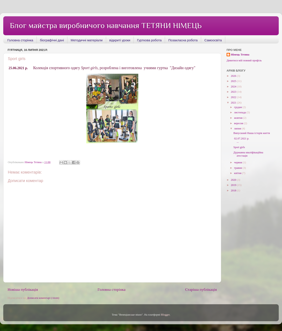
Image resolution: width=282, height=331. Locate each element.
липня (238, 128)
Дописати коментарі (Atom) (43, 297)
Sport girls (239, 147)
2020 (234, 179)
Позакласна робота (183, 40)
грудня (238, 107)
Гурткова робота (149, 40)
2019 (234, 185)
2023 (234, 91)
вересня (239, 123)
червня (238, 162)
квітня (238, 173)
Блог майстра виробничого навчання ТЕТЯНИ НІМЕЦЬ (106, 25)
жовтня (238, 117)
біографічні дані (52, 40)
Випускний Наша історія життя (251, 133)
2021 (234, 102)
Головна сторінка (20, 40)
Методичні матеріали (86, 40)
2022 (234, 97)
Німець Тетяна (240, 54)
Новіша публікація (23, 289)
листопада (240, 112)
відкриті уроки (119, 40)
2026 (234, 75)
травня (238, 167)
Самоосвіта (213, 40)
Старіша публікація (201, 289)
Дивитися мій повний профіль (244, 60)
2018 (234, 190)
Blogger (165, 314)
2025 (234, 81)
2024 (234, 86)
